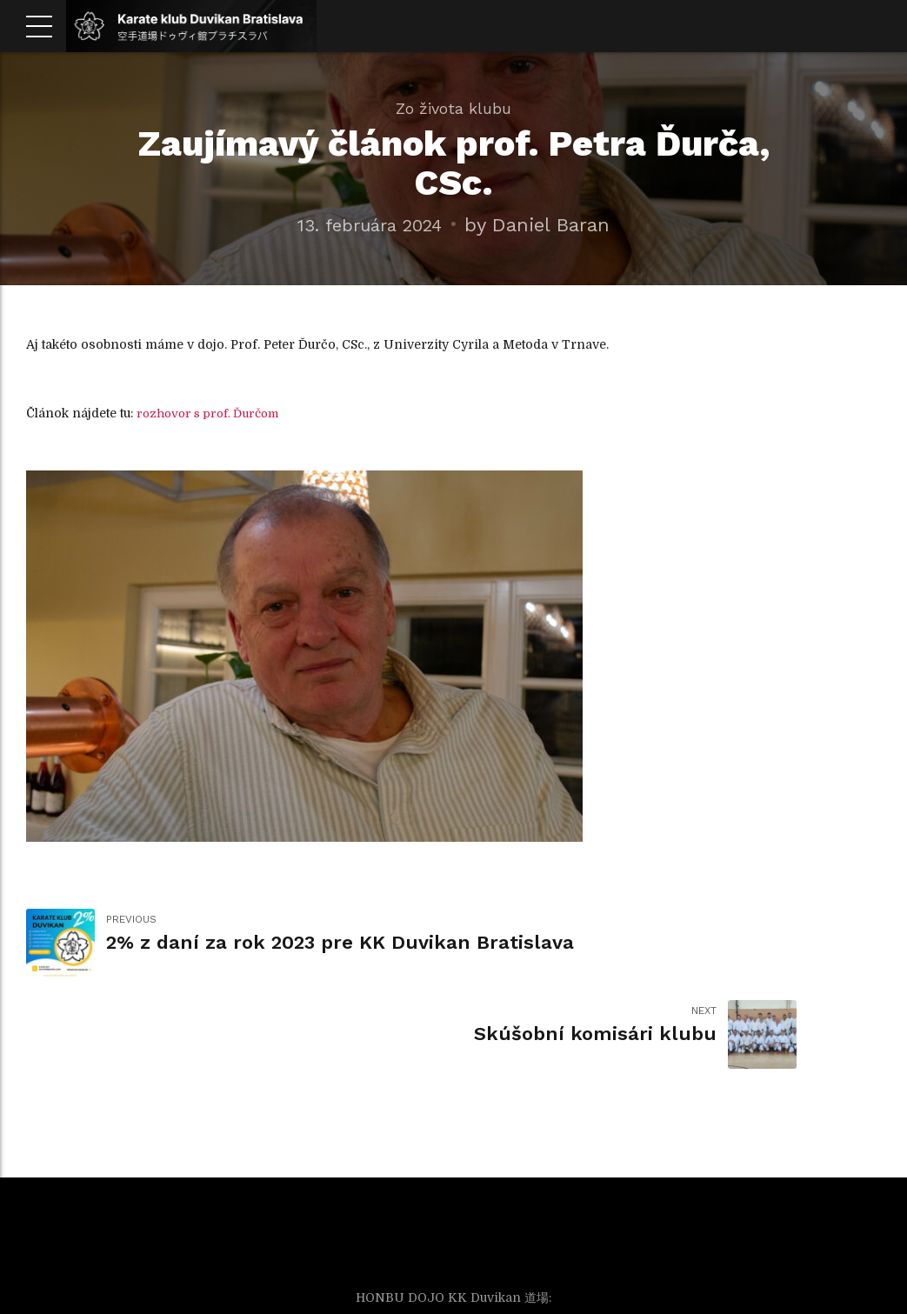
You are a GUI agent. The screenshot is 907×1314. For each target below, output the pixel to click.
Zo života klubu (453, 108)
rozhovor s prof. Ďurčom (213, 413)
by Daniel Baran (545, 224)
